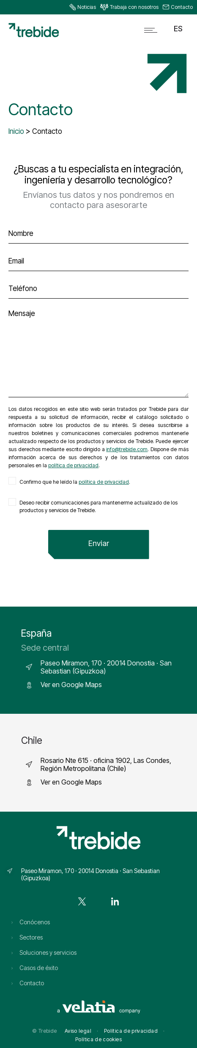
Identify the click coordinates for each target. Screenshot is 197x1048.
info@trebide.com (127, 449)
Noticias (86, 7)
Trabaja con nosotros (134, 7)
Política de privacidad (131, 1031)
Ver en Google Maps (71, 684)
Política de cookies (98, 1039)
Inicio (16, 131)
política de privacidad (73, 465)
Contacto (182, 7)
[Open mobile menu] (152, 30)
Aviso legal (78, 1031)
